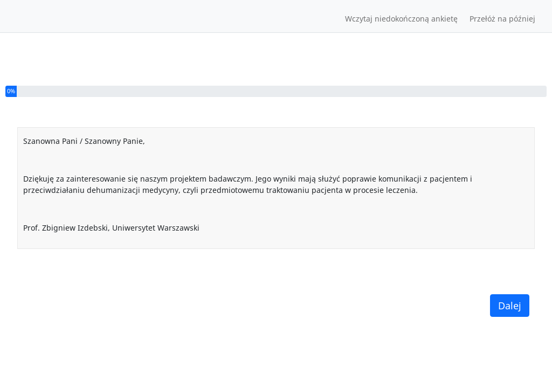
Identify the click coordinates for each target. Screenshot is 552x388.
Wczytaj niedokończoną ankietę (401, 18)
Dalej (509, 305)
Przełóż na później (502, 18)
